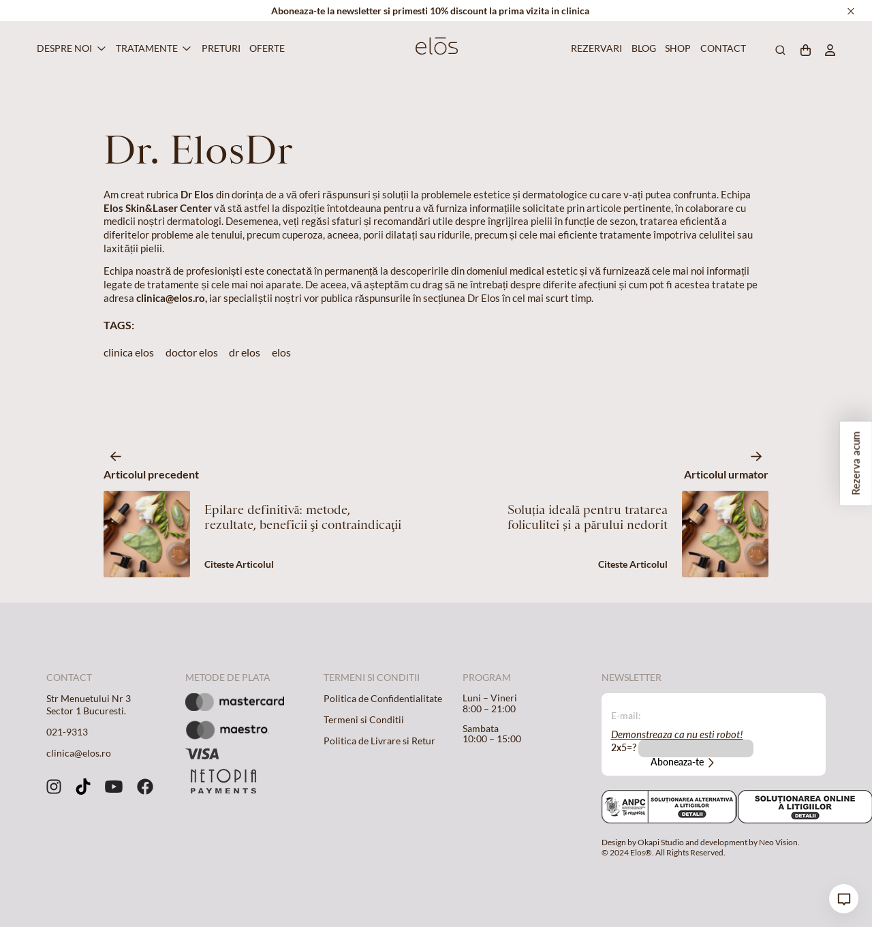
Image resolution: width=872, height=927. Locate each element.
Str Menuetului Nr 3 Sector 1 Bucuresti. (88, 704)
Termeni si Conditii (364, 719)
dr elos (244, 352)
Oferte (265, 48)
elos (281, 352)
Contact (720, 48)
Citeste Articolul (239, 564)
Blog (642, 48)
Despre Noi (64, 48)
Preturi (219, 48)
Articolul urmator (726, 474)
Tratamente (147, 48)
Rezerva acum (856, 464)
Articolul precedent (151, 474)
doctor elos (192, 352)
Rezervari (594, 48)
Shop (676, 48)
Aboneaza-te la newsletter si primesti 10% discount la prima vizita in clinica (430, 10)
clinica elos (129, 352)
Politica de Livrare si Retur (379, 740)
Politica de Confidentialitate (383, 698)
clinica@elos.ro (78, 753)
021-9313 (67, 732)
